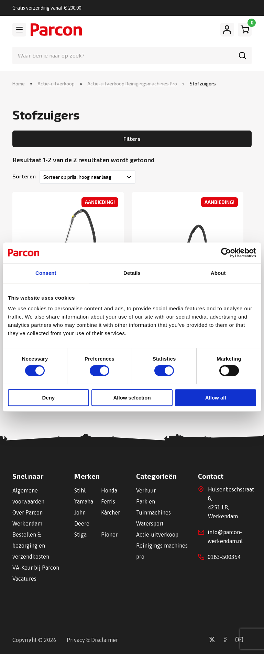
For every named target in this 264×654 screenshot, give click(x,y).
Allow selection (132, 398)
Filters (132, 138)
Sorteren (24, 176)
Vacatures (24, 578)
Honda (109, 490)
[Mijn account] (227, 30)
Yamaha (83, 501)
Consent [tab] (45, 273)
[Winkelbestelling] (87, 177)
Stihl (80, 490)
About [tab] (218, 273)
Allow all (215, 398)
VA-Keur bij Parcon (35, 567)
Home (18, 83)
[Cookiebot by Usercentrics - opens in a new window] (226, 253)
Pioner (109, 534)
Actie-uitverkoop (56, 83)
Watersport (150, 523)
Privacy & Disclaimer (92, 640)
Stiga (80, 534)
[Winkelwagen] (245, 30)
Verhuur (146, 490)
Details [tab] (132, 273)
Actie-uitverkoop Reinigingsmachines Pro (132, 83)
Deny (48, 398)
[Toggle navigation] (19, 30)
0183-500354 (224, 557)
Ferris (108, 501)
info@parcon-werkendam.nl (225, 536)
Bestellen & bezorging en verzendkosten (30, 545)
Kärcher (110, 512)
